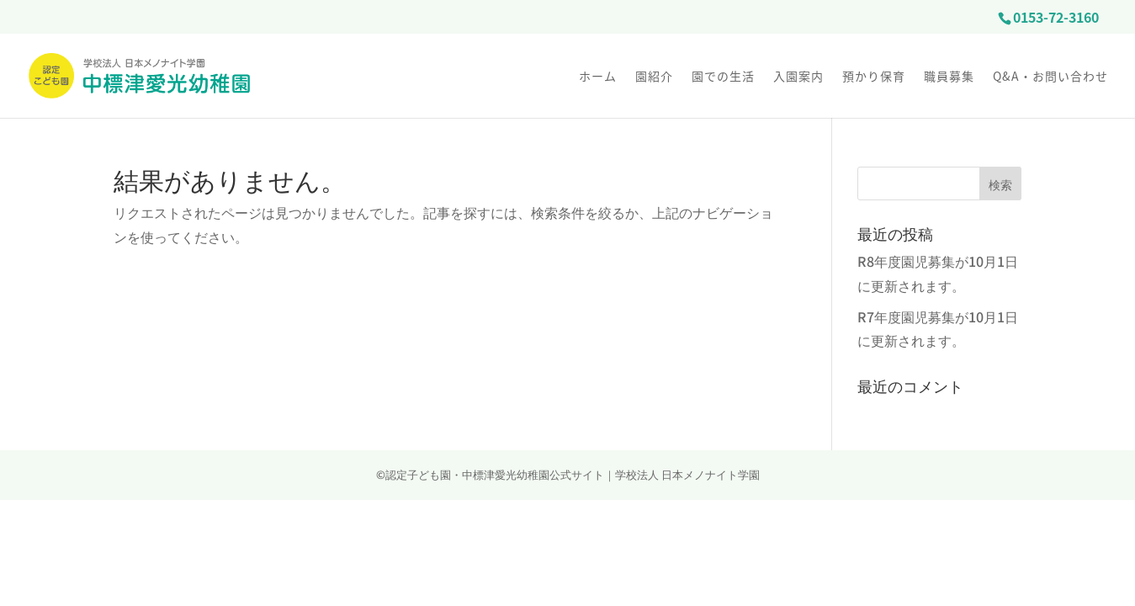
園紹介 (654, 77)
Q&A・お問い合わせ (1050, 77)
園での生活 (723, 77)
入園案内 (798, 77)
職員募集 (949, 77)
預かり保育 (873, 77)
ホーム (598, 77)
